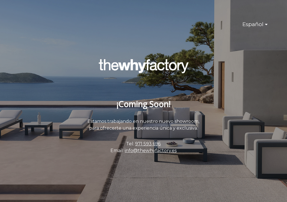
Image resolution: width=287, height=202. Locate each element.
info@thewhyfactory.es (151, 150)
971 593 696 (148, 143)
